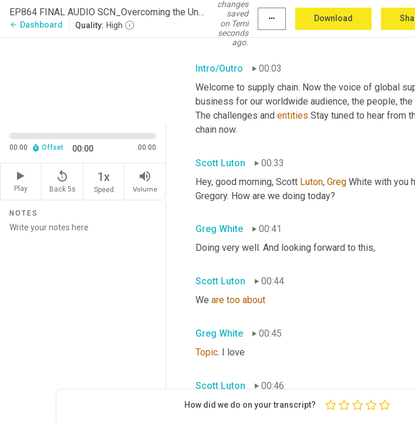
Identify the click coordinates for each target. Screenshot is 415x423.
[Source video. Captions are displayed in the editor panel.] (83, 79)
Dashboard (36, 24)
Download (333, 18)
